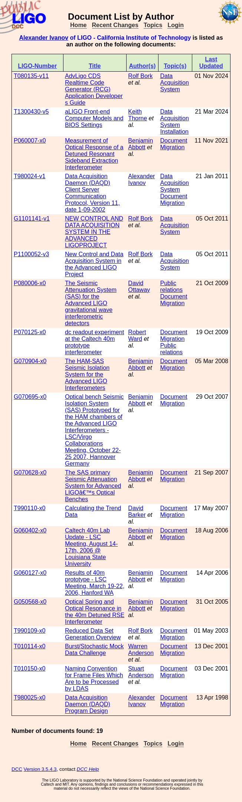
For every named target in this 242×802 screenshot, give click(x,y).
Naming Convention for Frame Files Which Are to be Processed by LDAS (94, 678)
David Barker (136, 511)
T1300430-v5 (31, 111)
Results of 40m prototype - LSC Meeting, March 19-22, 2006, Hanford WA (94, 583)
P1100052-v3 (31, 254)
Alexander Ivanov (43, 38)
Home (78, 25)
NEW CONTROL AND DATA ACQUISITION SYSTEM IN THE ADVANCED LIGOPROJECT (94, 231)
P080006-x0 (30, 283)
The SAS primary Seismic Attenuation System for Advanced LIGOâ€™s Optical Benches (93, 485)
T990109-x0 (29, 630)
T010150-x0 (29, 668)
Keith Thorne (137, 114)
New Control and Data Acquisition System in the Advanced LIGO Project (94, 264)
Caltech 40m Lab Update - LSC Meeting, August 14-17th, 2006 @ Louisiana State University (91, 547)
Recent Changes (115, 25)
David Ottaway (139, 286)
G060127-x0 (30, 573)
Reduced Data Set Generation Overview (93, 633)
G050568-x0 (30, 602)
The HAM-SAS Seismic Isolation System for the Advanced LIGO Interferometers (87, 374)
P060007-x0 (30, 140)
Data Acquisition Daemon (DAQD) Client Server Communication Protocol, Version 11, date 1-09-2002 (92, 193)
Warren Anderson (141, 649)
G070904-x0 (30, 361)
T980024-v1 (29, 176)
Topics (153, 25)
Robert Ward (137, 335)
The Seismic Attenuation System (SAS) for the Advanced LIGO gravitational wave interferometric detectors (91, 303)
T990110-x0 (29, 508)
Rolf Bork (140, 76)
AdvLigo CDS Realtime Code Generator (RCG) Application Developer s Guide (94, 89)
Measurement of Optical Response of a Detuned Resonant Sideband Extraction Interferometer (94, 153)
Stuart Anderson (141, 671)
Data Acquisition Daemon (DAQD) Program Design (87, 704)
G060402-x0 (30, 530)
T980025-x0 (29, 697)
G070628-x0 (30, 472)
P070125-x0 (30, 332)
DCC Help (88, 769)
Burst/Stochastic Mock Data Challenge (94, 649)
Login (175, 25)
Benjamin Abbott (140, 143)
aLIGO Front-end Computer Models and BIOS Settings (94, 118)
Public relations (171, 286)
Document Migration (173, 143)
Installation (174, 131)
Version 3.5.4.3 (40, 769)
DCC (17, 769)
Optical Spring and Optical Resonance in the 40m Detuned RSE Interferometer (94, 612)
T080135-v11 (31, 76)
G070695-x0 (30, 397)
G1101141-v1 (32, 218)
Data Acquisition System (174, 82)
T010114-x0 (29, 646)
